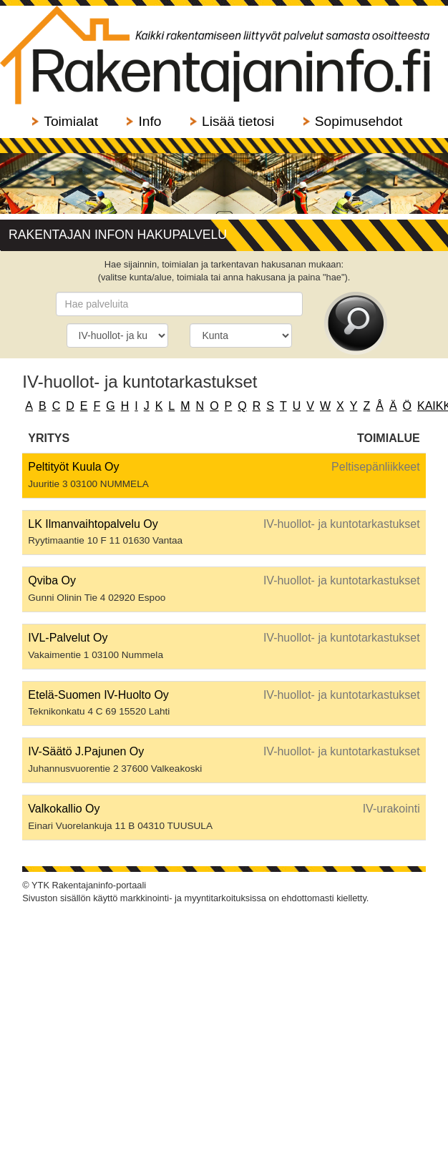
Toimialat (71, 121)
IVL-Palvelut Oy (67, 638)
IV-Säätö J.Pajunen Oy (86, 751)
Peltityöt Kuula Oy (73, 467)
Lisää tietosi (238, 121)
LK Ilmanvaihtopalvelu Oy (92, 524)
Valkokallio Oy (63, 809)
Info (149, 121)
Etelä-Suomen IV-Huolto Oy (98, 695)
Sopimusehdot (359, 121)
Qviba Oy (52, 580)
